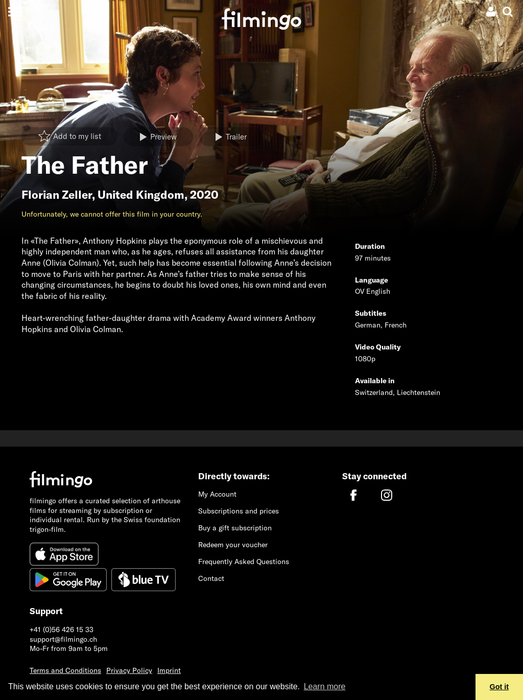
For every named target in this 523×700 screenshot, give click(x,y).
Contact (211, 578)
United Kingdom (141, 195)
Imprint (169, 670)
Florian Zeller (56, 195)
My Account (217, 494)
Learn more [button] (325, 686)
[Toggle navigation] (15, 11)
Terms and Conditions (65, 670)
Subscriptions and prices (238, 511)
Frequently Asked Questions (243, 561)
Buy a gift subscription (235, 527)
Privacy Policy (129, 670)
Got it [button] (499, 687)
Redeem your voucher (233, 544)
